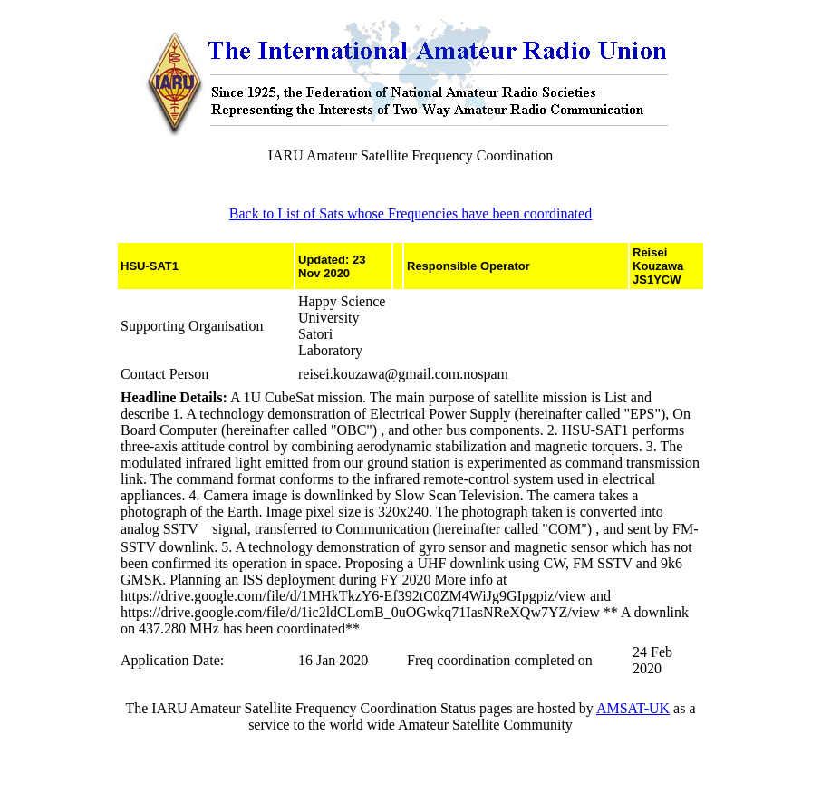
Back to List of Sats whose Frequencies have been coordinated (410, 213)
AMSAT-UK (633, 708)
